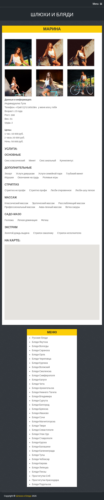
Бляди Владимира (42, 396)
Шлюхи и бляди (52, 15)
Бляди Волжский (41, 367)
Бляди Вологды (40, 346)
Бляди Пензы (39, 471)
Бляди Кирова (39, 463)
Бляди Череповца (41, 358)
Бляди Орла (38, 354)
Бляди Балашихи (41, 446)
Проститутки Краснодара (45, 480)
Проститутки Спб (41, 476)
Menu (95, 4)
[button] (52, 279)
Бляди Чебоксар (40, 459)
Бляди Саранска (41, 350)
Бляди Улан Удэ (40, 434)
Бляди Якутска (40, 342)
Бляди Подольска (41, 484)
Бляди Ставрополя (42, 438)
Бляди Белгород (40, 404)
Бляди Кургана (40, 363)
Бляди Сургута (40, 400)
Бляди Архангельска (43, 388)
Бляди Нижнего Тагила (44, 392)
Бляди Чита (38, 383)
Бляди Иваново (40, 413)
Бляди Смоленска (41, 371)
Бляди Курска (39, 442)
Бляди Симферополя (43, 375)
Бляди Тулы (38, 455)
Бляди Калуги (39, 379)
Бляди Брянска (40, 409)
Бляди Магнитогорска (43, 421)
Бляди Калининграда (43, 450)
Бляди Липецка (40, 467)
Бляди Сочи (38, 417)
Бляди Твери (39, 425)
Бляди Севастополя (42, 430)
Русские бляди (40, 337)
